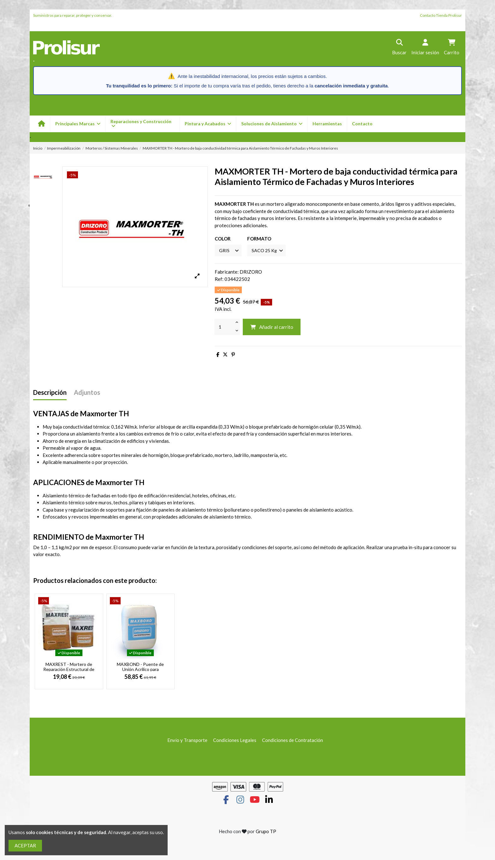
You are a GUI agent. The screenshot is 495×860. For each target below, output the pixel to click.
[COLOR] (229, 251)
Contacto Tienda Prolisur (441, 15)
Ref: (219, 279)
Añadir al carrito (271, 327)
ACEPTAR (25, 845)
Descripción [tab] (50, 393)
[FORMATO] (269, 251)
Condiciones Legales (234, 741)
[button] (207, 124)
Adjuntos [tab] (87, 393)
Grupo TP (266, 832)
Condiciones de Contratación (292, 741)
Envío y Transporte (187, 741)
